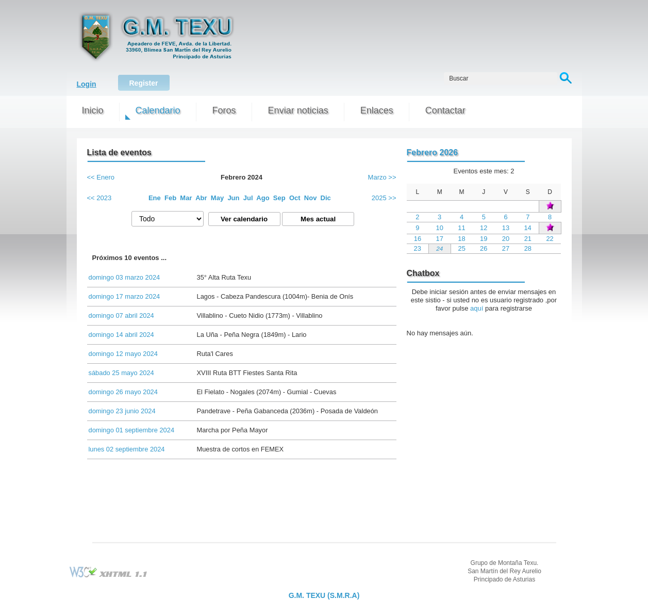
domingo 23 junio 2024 (122, 411)
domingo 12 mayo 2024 (123, 354)
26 (483, 248)
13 (505, 228)
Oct (295, 198)
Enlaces (376, 110)
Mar (186, 198)
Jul (248, 198)
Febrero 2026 (432, 152)
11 (461, 228)
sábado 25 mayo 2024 (121, 373)
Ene (154, 198)
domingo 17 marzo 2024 (124, 296)
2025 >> (384, 198)
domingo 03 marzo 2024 (124, 277)
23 (417, 248)
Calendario (158, 110)
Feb (170, 198)
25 (462, 248)
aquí (476, 308)
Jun (233, 198)
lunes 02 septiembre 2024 (127, 449)
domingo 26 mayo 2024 (123, 392)
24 (439, 248)
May (217, 198)
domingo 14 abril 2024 (121, 334)
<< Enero (101, 177)
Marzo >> (382, 177)
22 (549, 238)
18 (461, 238)
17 (439, 238)
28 (527, 248)
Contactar (445, 110)
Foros (224, 110)
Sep (279, 198)
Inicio (93, 110)
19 (483, 238)
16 (417, 238)
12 (483, 228)
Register (143, 83)
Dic (326, 198)
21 (527, 238)
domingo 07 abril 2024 (121, 315)
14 (527, 228)
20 (505, 238)
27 (505, 248)
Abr (201, 198)
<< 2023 (99, 198)
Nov (310, 198)
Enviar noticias (298, 110)
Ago (262, 198)
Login (86, 84)
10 (439, 228)
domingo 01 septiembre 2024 (132, 430)
